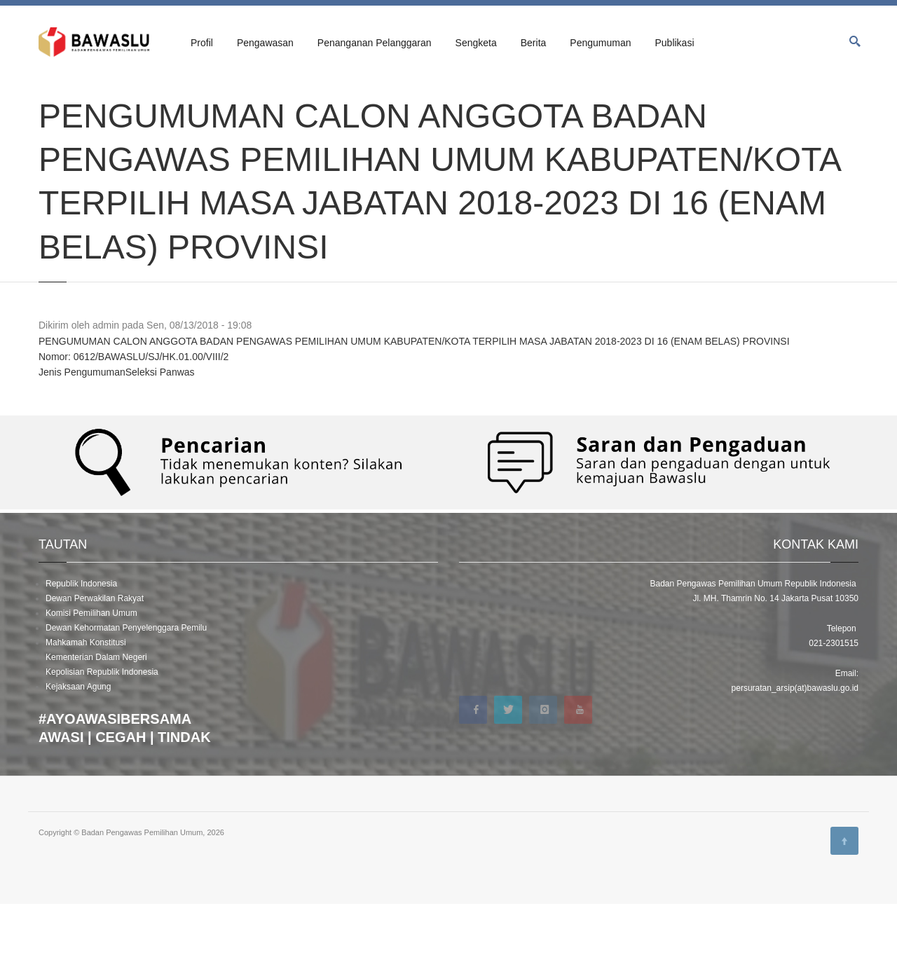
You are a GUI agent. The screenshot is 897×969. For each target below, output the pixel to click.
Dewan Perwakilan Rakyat (95, 663)
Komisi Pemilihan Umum (91, 678)
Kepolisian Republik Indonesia (102, 737)
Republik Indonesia (81, 649)
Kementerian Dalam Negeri (96, 722)
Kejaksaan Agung (78, 752)
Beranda (53, 92)
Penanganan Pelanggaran (374, 42)
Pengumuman (600, 42)
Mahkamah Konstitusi (86, 708)
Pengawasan (265, 42)
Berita (534, 42)
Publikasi (674, 42)
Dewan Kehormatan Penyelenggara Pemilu (126, 693)
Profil (202, 42)
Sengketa (476, 42)
